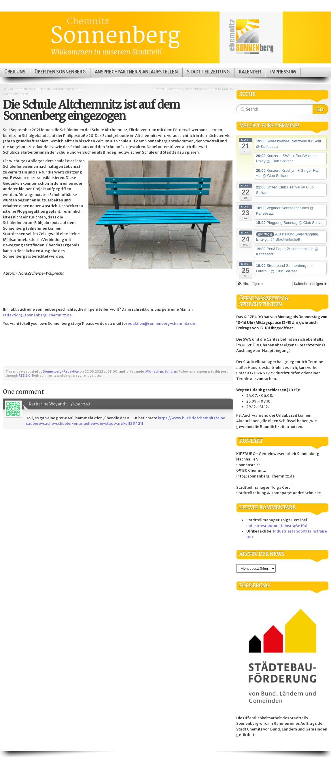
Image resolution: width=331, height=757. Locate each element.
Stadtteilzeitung (208, 72)
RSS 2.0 (25, 375)
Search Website (320, 109)
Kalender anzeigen (310, 284)
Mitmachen (154, 371)
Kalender (250, 72)
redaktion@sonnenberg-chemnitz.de (37, 315)
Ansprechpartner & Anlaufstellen (136, 72)
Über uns (14, 72)
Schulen (171, 371)
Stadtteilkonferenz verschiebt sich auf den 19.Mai (191, 89)
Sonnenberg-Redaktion (61, 371)
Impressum (283, 72)
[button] (251, 284)
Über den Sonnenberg (60, 72)
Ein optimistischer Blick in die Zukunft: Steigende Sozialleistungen (42, 91)
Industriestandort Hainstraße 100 (276, 525)
